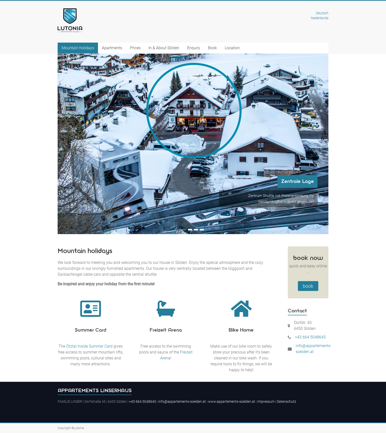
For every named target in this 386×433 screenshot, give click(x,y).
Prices (135, 48)
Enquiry (193, 48)
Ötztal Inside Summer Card (89, 346)
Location (232, 48)
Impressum (265, 401)
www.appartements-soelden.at (231, 401)
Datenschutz (286, 401)
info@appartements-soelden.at (313, 348)
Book (212, 48)
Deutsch (322, 13)
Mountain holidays (78, 48)
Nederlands (319, 18)
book (308, 286)
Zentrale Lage (297, 181)
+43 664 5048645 (310, 337)
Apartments (112, 48)
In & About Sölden (163, 48)
